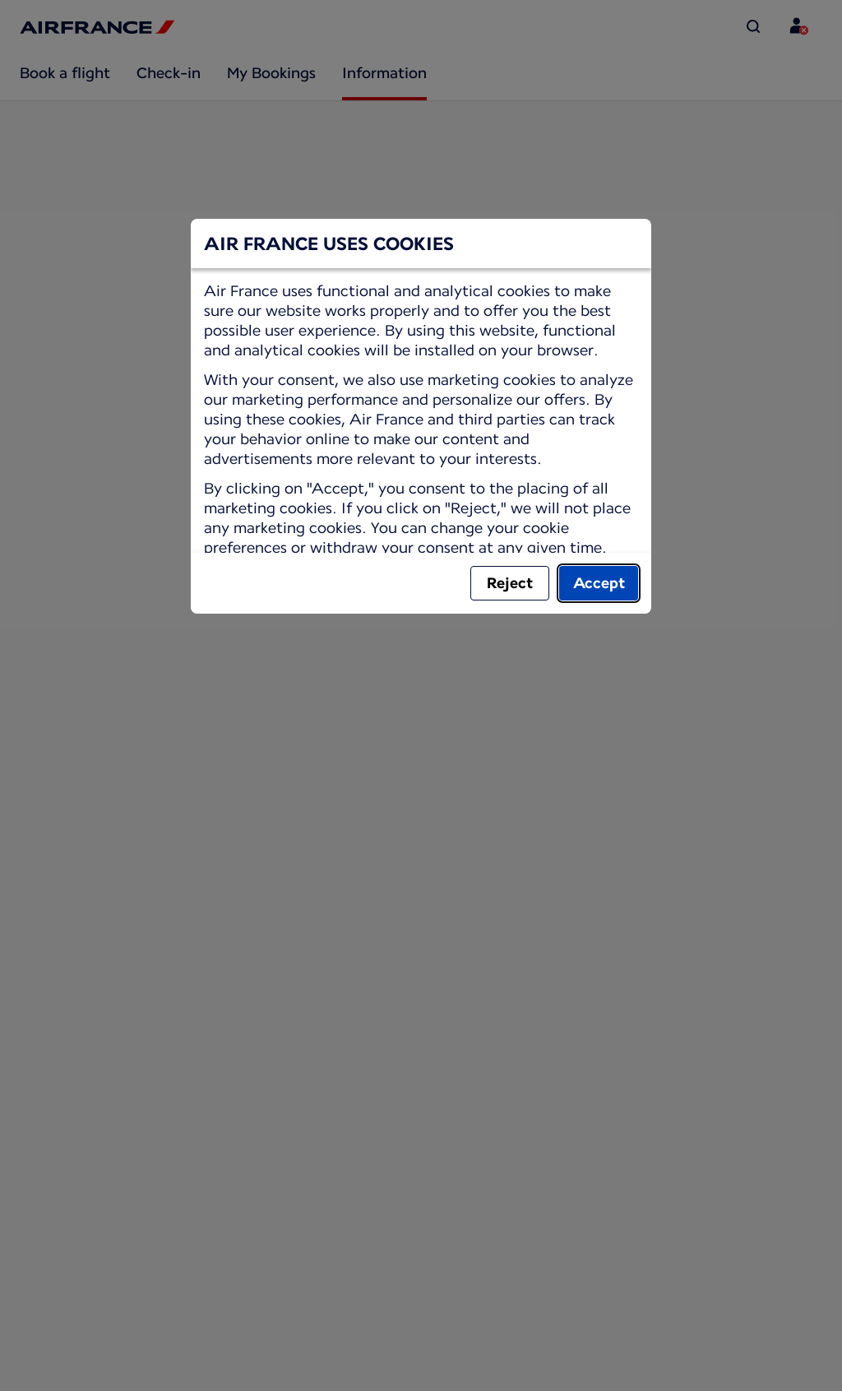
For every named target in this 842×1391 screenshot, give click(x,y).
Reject (510, 582)
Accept (599, 582)
